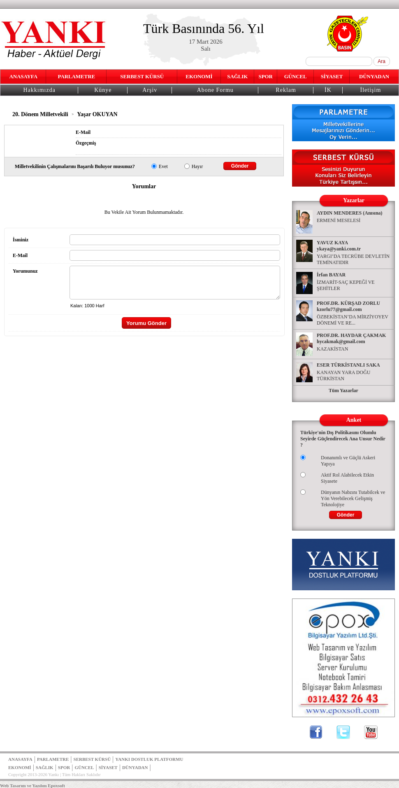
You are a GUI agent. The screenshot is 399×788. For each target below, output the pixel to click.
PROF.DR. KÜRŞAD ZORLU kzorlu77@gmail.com (348, 306)
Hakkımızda (39, 90)
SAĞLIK (237, 76)
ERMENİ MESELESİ (338, 220)
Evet (163, 166)
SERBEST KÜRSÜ (142, 76)
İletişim (370, 90)
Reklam (286, 90)
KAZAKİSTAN (332, 349)
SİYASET (332, 76)
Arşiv (149, 90)
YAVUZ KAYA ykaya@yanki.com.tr (339, 246)
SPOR (266, 76)
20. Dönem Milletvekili (40, 114)
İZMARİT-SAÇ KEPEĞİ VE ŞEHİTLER (346, 285)
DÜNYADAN (374, 76)
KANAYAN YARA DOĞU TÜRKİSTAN (343, 375)
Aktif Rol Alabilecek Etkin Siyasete (347, 478)
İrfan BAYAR (331, 275)
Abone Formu (215, 90)
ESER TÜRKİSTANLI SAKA (348, 365)
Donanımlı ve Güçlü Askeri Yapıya (348, 461)
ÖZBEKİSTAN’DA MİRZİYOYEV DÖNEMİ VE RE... (352, 320)
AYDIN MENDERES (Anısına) (350, 213)
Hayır (197, 166)
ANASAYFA (23, 76)
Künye (102, 90)
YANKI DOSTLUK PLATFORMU (149, 759)
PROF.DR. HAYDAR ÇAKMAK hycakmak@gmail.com (351, 338)
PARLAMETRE (76, 76)
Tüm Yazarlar (343, 390)
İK (328, 90)
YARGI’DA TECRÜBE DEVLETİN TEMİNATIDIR (353, 259)
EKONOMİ (199, 76)
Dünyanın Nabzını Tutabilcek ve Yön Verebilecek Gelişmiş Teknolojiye (353, 498)
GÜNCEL (295, 76)
